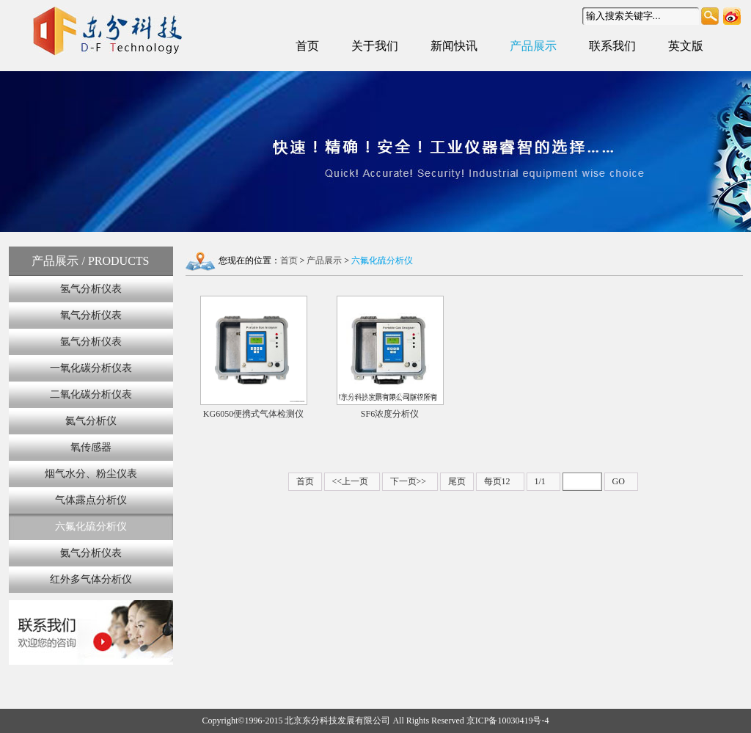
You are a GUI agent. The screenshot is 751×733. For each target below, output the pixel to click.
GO (618, 481)
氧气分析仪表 (91, 315)
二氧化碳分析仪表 (91, 394)
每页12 (497, 481)
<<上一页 (350, 481)
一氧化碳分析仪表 (91, 367)
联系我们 (612, 46)
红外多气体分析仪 (91, 579)
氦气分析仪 (91, 420)
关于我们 (374, 46)
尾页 (457, 481)
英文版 (685, 46)
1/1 (540, 481)
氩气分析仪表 (91, 341)
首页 (307, 46)
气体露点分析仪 (91, 500)
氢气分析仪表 (91, 288)
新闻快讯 (454, 46)
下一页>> (408, 481)
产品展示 (533, 46)
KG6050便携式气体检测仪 (253, 357)
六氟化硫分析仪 (91, 526)
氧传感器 (90, 447)
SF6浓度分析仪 (390, 357)
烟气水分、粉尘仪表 (91, 473)
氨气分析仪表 (91, 552)
